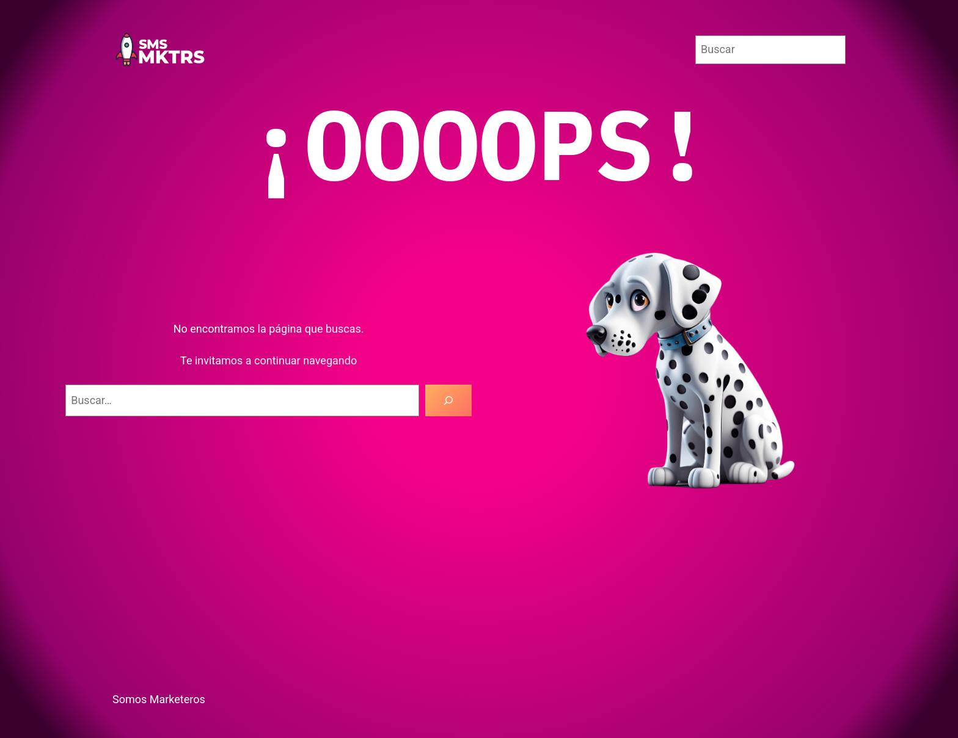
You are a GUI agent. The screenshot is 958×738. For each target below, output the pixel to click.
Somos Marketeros (158, 699)
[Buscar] (448, 400)
